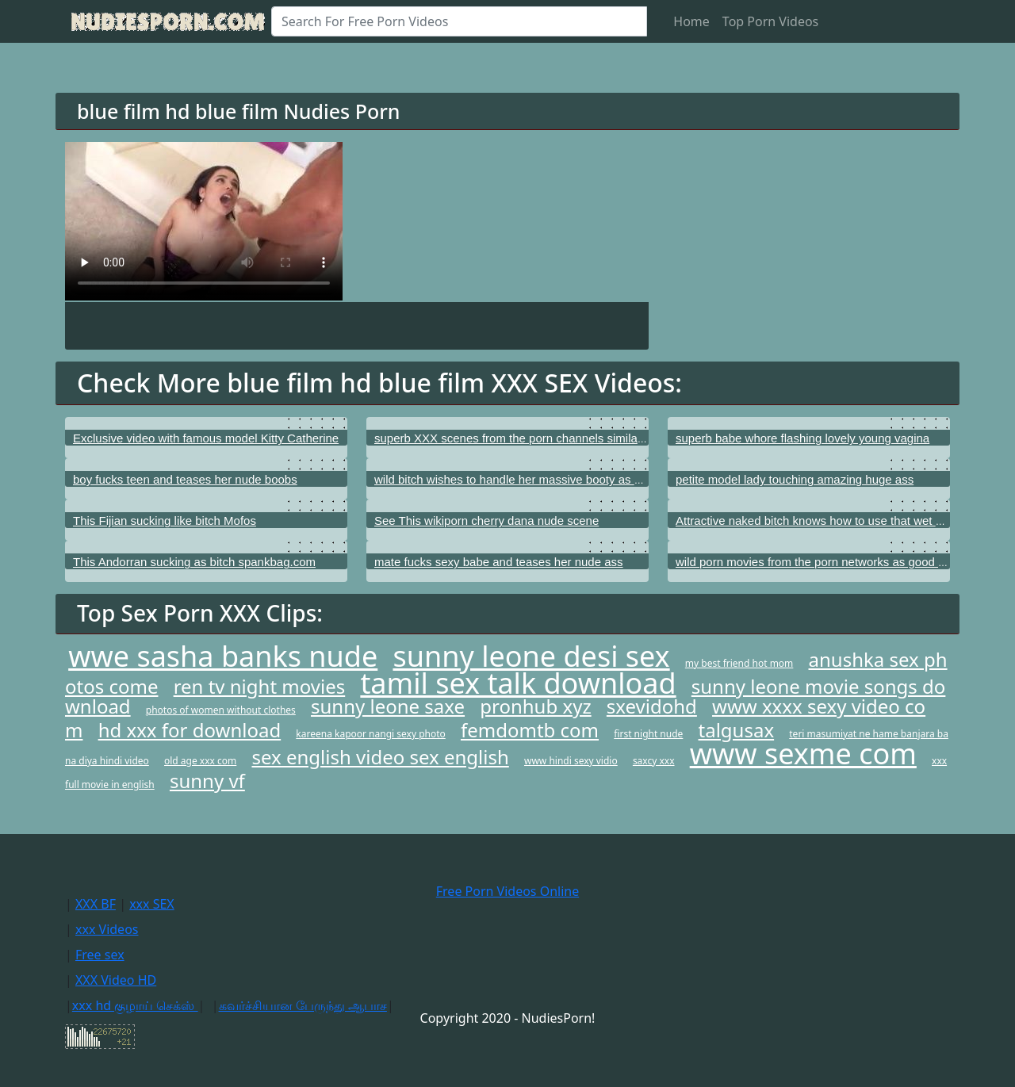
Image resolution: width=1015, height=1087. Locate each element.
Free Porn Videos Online (507, 891)
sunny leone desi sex (531, 656)
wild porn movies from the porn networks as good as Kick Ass (837, 561)
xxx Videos (107, 929)
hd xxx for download (190, 730)
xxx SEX (151, 904)
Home (691, 21)
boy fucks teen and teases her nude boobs (185, 479)
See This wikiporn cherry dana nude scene (486, 520)
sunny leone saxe (388, 706)
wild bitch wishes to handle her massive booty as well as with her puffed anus (577, 479)
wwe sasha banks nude (222, 656)
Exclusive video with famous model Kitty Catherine (206, 438)
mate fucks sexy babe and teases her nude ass (498, 561)
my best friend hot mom (739, 663)
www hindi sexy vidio (571, 760)
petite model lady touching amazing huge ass (795, 479)
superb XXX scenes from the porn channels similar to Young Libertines (560, 438)
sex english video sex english (379, 757)
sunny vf (207, 780)
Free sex (99, 954)
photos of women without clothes (221, 710)
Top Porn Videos (770, 21)
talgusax (737, 730)
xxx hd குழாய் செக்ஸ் (135, 1005)
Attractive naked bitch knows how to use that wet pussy (821, 520)
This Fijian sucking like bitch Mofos (164, 520)
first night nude (648, 734)
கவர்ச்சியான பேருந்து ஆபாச (303, 1005)
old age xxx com (200, 760)
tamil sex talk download (518, 683)
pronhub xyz (535, 706)
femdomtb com (530, 730)
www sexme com (803, 753)
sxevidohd (652, 706)
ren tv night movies (260, 686)
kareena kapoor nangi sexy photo (370, 734)
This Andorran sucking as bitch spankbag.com (194, 561)
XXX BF (95, 904)
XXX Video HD (115, 980)
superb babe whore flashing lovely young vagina (802, 438)
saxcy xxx (654, 760)
